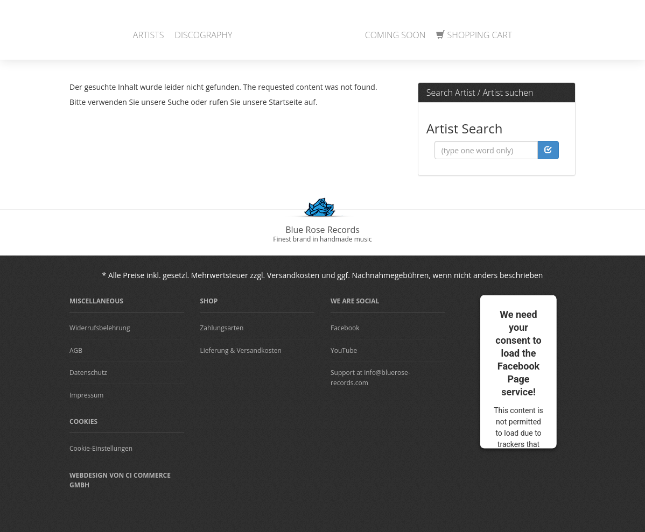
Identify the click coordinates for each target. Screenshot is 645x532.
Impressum (86, 395)
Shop (209, 301)
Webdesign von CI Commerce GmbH (120, 480)
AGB (75, 350)
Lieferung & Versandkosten (241, 350)
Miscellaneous (96, 301)
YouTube (344, 350)
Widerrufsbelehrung (99, 327)
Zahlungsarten (222, 327)
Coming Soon (395, 35)
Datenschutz (88, 372)
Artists (148, 35)
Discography (204, 35)
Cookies (83, 421)
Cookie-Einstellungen (100, 448)
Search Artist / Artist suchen (480, 92)
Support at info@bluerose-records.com (370, 377)
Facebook (345, 327)
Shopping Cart (474, 35)
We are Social (355, 301)
